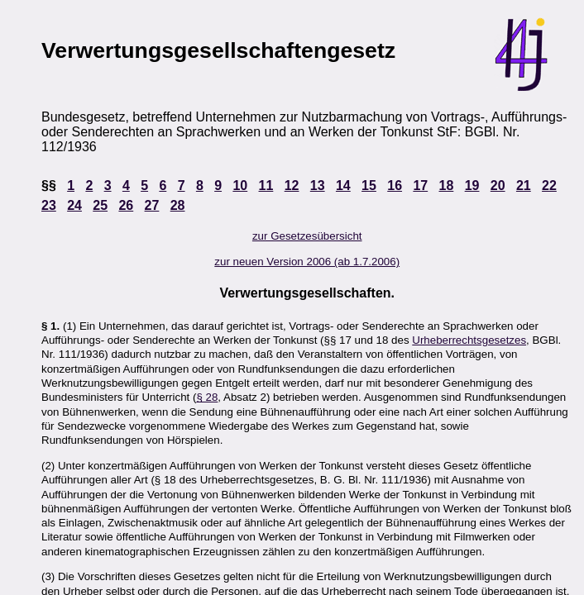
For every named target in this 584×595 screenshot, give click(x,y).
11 (266, 185)
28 (177, 205)
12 (292, 185)
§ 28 (207, 397)
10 (239, 185)
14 (343, 185)
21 (523, 185)
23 (48, 205)
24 (74, 205)
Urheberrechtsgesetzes (469, 340)
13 (317, 185)
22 (549, 185)
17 (420, 185)
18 (446, 185)
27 (152, 205)
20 (498, 185)
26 (125, 205)
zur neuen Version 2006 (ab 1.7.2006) (307, 261)
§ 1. (50, 326)
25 (100, 205)
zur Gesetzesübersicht (307, 236)
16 (394, 185)
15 (368, 185)
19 (472, 185)
